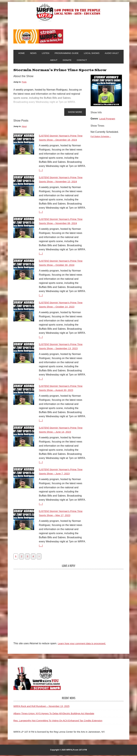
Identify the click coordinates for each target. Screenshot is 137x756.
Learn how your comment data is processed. (82, 644)
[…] (41, 171)
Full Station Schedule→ (101, 137)
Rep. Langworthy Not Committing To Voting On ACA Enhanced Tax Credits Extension (57, 721)
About (24, 127)
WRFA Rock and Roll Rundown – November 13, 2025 (41, 707)
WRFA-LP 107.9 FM (68, 12)
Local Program (107, 119)
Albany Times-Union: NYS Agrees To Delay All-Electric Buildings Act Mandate (53, 714)
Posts (24, 83)
